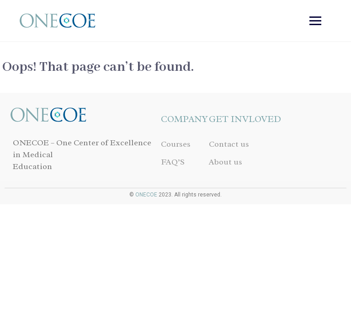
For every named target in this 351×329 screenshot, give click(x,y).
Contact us (229, 144)
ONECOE (146, 194)
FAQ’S (173, 162)
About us (225, 162)
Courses (176, 144)
